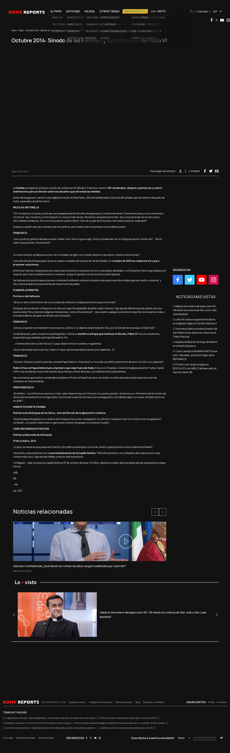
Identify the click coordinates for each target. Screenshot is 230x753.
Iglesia (90, 11)
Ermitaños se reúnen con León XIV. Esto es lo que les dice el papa (37, 723)
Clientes (202, 11)
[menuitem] (216, 11)
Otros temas (109, 11)
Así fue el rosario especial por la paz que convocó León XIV (127, 718)
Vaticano (73, 11)
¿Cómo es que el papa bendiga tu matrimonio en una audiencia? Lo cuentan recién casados (119, 723)
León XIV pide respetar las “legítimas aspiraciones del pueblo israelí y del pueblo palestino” (50, 727)
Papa (21, 30)
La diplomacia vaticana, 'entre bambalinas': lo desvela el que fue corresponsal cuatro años (50, 718)
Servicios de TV (135, 11)
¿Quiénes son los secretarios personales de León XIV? (126, 727)
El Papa (56, 11)
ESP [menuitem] (215, 11)
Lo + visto (158, 11)
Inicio (14, 30)
